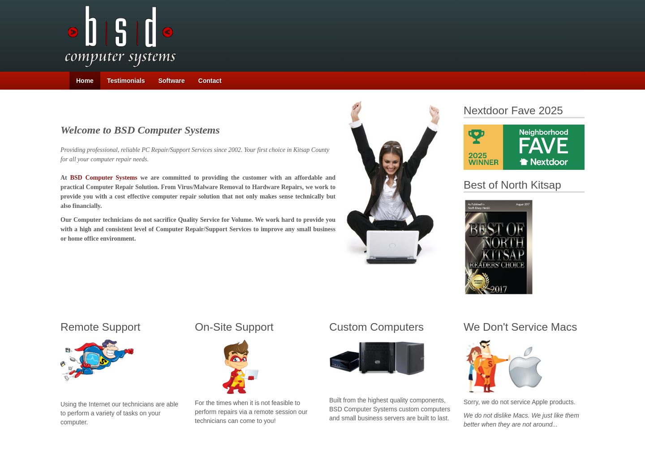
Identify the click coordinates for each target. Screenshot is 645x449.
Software (171, 80)
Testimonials (126, 80)
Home (85, 80)
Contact (210, 80)
